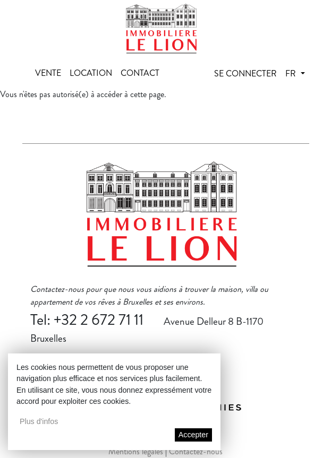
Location (91, 73)
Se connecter (245, 73)
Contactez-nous (196, 451)
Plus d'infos (39, 421)
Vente (48, 73)
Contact (140, 73)
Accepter (193, 434)
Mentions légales (135, 451)
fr (291, 73)
